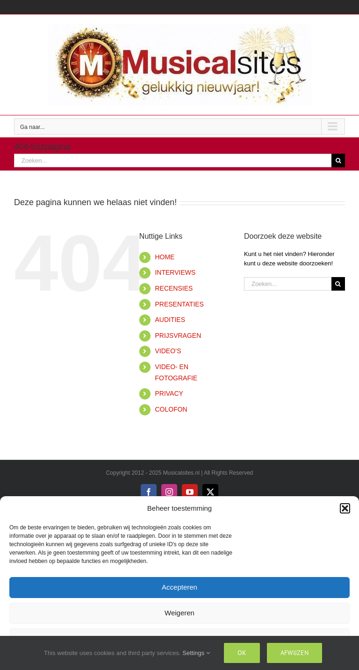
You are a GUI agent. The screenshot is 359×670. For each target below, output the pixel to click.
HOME (164, 257)
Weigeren (179, 613)
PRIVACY (169, 393)
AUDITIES (170, 319)
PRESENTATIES (179, 304)
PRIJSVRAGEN (178, 335)
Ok (241, 653)
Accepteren (179, 587)
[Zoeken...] (172, 160)
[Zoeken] (338, 160)
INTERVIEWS (175, 272)
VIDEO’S (168, 351)
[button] (345, 508)
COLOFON (171, 409)
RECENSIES (174, 288)
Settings (196, 652)
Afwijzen (294, 653)
